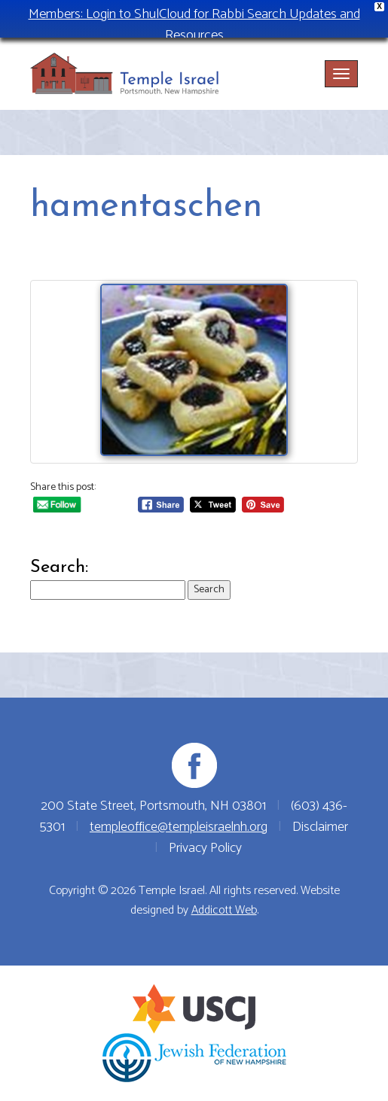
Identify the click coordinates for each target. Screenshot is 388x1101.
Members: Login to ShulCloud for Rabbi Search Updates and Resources (194, 24)
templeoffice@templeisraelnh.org (178, 827)
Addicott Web (224, 910)
